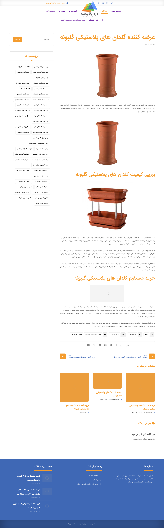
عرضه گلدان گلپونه (77, 334)
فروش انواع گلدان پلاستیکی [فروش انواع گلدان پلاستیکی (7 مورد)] (40, 138)
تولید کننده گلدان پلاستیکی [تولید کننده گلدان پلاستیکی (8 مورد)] (40, 72)
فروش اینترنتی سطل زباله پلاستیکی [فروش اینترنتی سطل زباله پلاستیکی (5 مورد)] (38, 143)
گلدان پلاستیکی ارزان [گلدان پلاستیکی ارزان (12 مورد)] (26, 187)
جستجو (17, 39)
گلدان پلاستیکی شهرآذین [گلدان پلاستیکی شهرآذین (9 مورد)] (22, 192)
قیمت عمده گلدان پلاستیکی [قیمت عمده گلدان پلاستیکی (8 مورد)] (40, 181)
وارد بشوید (136, 439)
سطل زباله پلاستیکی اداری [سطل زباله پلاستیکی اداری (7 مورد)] (22, 99)
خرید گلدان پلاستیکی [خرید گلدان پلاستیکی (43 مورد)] (23, 94)
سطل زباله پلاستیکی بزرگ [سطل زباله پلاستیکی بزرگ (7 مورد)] (41, 110)
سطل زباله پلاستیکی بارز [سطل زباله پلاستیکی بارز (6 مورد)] (23, 105)
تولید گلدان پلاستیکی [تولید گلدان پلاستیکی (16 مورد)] (23, 72)
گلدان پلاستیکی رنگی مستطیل (138, 412)
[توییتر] (111, 3)
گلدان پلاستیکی (114, 334)
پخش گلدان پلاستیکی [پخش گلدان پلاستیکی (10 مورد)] (42, 187)
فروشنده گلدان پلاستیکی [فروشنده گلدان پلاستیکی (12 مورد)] (22, 154)
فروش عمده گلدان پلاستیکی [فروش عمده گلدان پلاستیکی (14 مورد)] (40, 154)
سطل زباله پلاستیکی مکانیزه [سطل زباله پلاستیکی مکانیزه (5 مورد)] (40, 127)
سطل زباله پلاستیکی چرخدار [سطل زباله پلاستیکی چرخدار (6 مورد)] (40, 132)
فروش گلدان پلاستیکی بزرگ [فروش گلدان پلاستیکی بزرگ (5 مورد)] (40, 165)
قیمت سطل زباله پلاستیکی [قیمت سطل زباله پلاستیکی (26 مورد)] (41, 176)
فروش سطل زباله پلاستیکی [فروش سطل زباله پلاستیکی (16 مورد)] (24, 149)
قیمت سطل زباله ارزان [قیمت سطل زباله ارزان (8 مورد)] (22, 170)
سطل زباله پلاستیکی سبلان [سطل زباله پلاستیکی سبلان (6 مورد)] (40, 116)
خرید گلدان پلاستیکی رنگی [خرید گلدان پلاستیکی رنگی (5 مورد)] (40, 99)
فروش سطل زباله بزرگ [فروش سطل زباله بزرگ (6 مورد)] (42, 149)
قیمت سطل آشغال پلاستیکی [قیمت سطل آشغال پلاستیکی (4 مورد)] (40, 170)
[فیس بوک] (116, 3)
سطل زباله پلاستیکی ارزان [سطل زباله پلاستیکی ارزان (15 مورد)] (41, 105)
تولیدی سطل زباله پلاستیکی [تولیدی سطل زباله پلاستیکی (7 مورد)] (40, 78)
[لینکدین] (103, 3)
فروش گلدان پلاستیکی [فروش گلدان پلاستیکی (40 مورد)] (21, 160)
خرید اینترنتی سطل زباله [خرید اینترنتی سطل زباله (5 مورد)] (22, 83)
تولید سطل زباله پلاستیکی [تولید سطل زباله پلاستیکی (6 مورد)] (41, 67)
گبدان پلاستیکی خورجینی (113, 399)
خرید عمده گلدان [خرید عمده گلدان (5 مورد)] (25, 89)
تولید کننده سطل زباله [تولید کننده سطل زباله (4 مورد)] (23, 67)
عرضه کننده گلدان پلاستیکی (93, 334)
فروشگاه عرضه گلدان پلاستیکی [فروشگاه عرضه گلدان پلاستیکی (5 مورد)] (39, 160)
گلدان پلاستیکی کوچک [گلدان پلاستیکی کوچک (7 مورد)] (24, 198)
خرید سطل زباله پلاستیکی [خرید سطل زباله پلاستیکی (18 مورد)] (41, 89)
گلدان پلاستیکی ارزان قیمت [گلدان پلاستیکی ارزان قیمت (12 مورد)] (40, 192)
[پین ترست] (98, 3)
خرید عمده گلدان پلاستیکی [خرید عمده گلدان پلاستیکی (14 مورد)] (40, 94)
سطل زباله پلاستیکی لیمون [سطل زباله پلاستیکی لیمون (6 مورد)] (22, 116)
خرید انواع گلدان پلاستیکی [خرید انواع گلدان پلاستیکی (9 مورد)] (40, 83)
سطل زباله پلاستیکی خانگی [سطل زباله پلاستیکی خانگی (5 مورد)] (22, 110)
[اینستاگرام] (107, 3)
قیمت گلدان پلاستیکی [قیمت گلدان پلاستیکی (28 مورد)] (23, 181)
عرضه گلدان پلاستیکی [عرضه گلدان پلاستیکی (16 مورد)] (23, 132)
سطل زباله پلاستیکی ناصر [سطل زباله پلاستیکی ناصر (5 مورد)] (22, 127)
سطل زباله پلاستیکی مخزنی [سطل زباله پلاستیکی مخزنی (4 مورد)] (40, 121)
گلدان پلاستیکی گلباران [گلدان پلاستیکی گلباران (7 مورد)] (42, 203)
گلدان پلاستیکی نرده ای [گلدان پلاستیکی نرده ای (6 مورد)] (41, 198)
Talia (146, 334)
